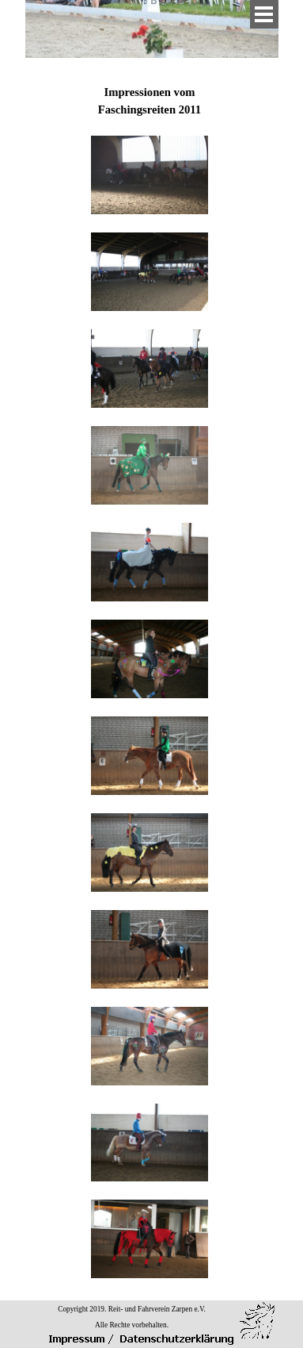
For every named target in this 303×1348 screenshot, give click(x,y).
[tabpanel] (149, 674)
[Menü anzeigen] (264, 14)
